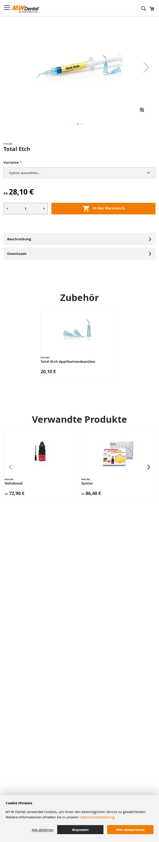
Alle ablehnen (42, 829)
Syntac (87, 483)
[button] (146, 67)
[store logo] (26, 9)
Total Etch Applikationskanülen (68, 361)
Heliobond (14, 483)
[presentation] (148, 467)
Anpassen (80, 829)
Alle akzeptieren (130, 829)
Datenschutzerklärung (96, 817)
